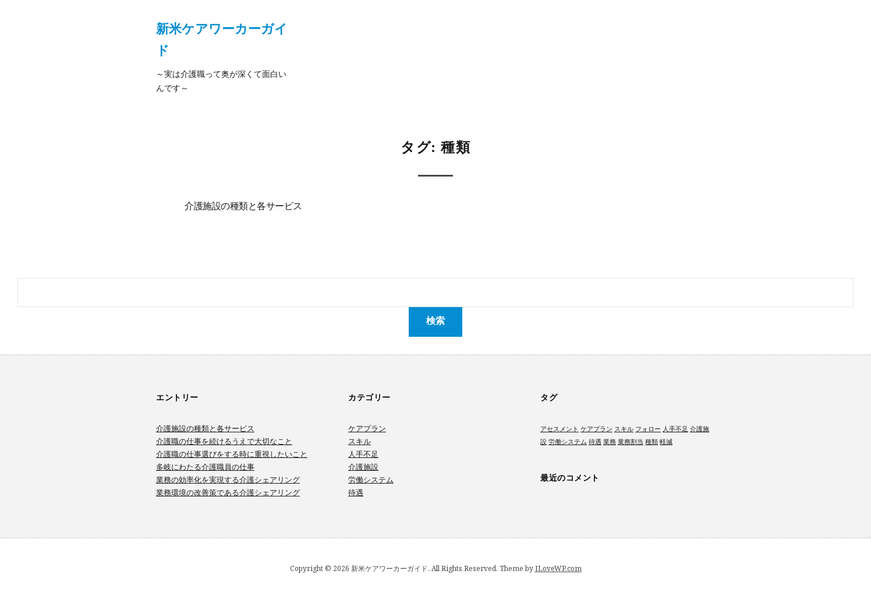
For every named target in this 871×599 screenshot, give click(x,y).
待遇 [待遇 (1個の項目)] (595, 442)
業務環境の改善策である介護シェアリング (228, 492)
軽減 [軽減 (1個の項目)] (666, 442)
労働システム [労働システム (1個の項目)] (567, 442)
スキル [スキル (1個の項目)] (623, 429)
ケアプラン (367, 428)
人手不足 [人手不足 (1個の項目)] (675, 429)
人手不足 (363, 454)
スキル (359, 441)
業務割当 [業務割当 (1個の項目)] (630, 442)
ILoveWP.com (558, 568)
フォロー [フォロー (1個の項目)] (648, 429)
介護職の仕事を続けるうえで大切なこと (224, 441)
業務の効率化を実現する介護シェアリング (228, 479)
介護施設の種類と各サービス (243, 207)
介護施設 (363, 466)
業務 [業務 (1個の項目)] (609, 442)
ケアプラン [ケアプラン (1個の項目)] (596, 429)
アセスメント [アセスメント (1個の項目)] (559, 429)
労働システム (371, 479)
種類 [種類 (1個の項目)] (651, 442)
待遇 (355, 492)
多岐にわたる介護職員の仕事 (205, 466)
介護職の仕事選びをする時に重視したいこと (231, 454)
